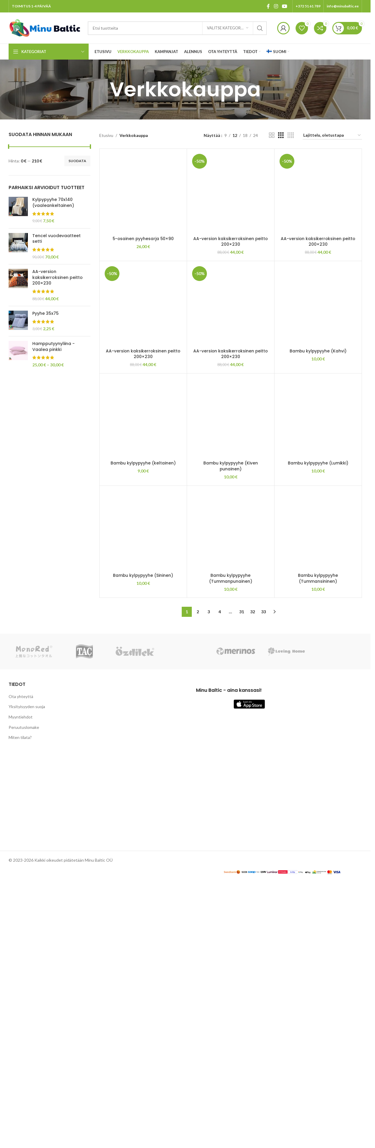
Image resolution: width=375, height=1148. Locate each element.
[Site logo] (45, 27)
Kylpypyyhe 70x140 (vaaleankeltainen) (53, 202)
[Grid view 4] (291, 135)
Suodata (77, 161)
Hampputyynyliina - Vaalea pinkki (53, 346)
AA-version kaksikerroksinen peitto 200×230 (57, 277)
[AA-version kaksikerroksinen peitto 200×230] (230, 192)
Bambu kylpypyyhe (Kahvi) (318, 1072)
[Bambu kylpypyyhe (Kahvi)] (318, 844)
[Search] (177, 28)
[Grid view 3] (281, 135)
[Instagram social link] (276, 6)
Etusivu (106, 135)
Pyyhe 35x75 (45, 313)
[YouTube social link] (284, 6)
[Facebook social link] (268, 6)
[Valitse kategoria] (227, 28)
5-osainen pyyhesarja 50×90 (143, 602)
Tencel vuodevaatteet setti (56, 239)
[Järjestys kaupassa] (332, 135)
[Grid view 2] (272, 135)
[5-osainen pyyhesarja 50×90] (143, 374)
